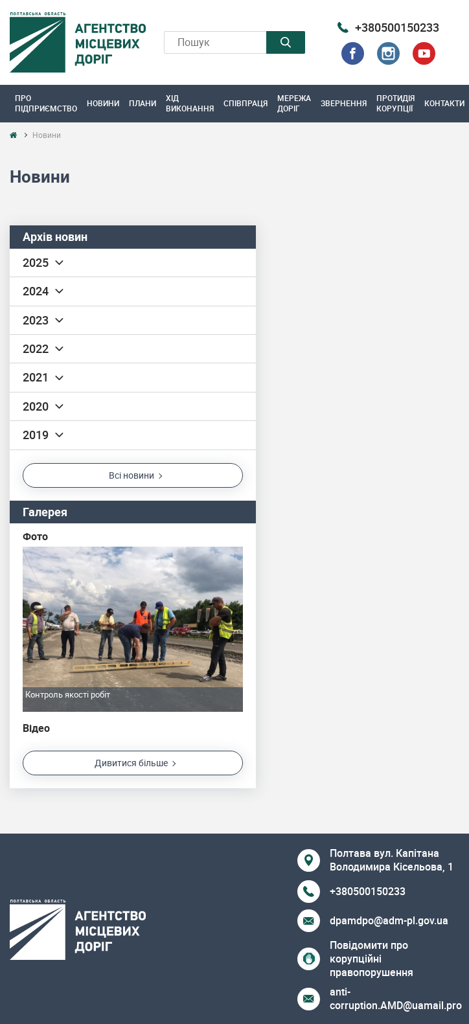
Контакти (444, 103)
